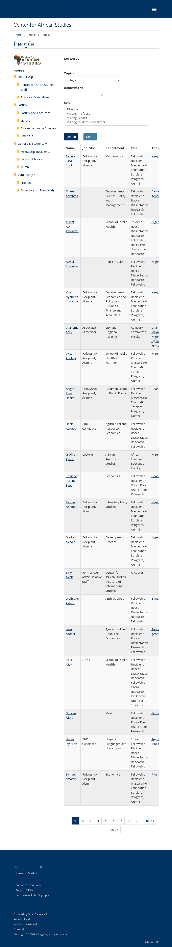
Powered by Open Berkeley (30, 914)
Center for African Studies (42, 24)
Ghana (155, 327)
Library (25, 120)
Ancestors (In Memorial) (37, 190)
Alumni (25, 167)
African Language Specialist (39, 128)
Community (26, 175)
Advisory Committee (35, 97)
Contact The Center (28, 885)
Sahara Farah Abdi (70, 160)
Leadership (26, 78)
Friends (26, 183)
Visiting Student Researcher (106, 122)
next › (151, 821)
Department (73, 88)
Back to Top (152, 941)
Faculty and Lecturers (35, 113)
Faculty (24, 106)
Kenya (155, 156)
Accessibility (22, 919)
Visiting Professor (106, 113)
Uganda (156, 341)
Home (18, 35)
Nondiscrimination (25, 924)
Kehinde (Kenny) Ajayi (71, 480)
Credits (32, 873)
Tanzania (157, 598)
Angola (156, 739)
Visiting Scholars (32, 159)
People (19, 70)
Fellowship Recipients (35, 152)
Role (67, 102)
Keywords (71, 58)
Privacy (19, 929)
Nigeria (156, 222)
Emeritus (27, 136)
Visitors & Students (32, 144)
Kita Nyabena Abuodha (72, 296)
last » (115, 830)
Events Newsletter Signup (32, 895)
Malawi (156, 332)
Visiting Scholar (106, 118)
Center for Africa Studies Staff (37, 87)
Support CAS (24, 890)
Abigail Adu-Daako (70, 393)
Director (106, 109)
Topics (69, 73)
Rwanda (157, 774)
